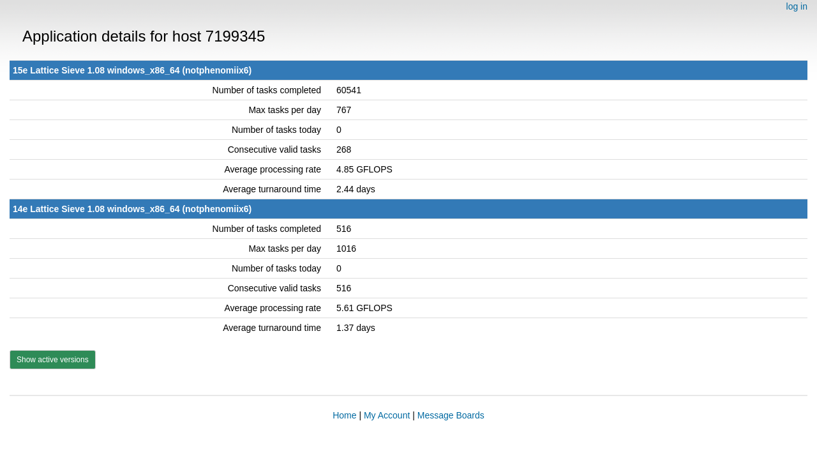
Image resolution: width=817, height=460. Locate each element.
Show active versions (53, 359)
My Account (387, 415)
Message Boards (450, 415)
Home (344, 415)
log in (796, 6)
